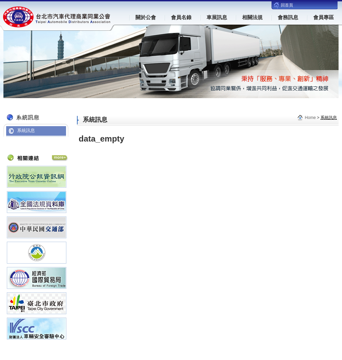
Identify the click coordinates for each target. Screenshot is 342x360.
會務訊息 (288, 17)
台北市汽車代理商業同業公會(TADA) (57, 17)
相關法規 (252, 17)
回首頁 (287, 5)
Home (310, 117)
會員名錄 (181, 17)
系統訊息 (26, 130)
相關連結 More (59, 158)
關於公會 (145, 17)
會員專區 (323, 17)
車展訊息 (217, 17)
